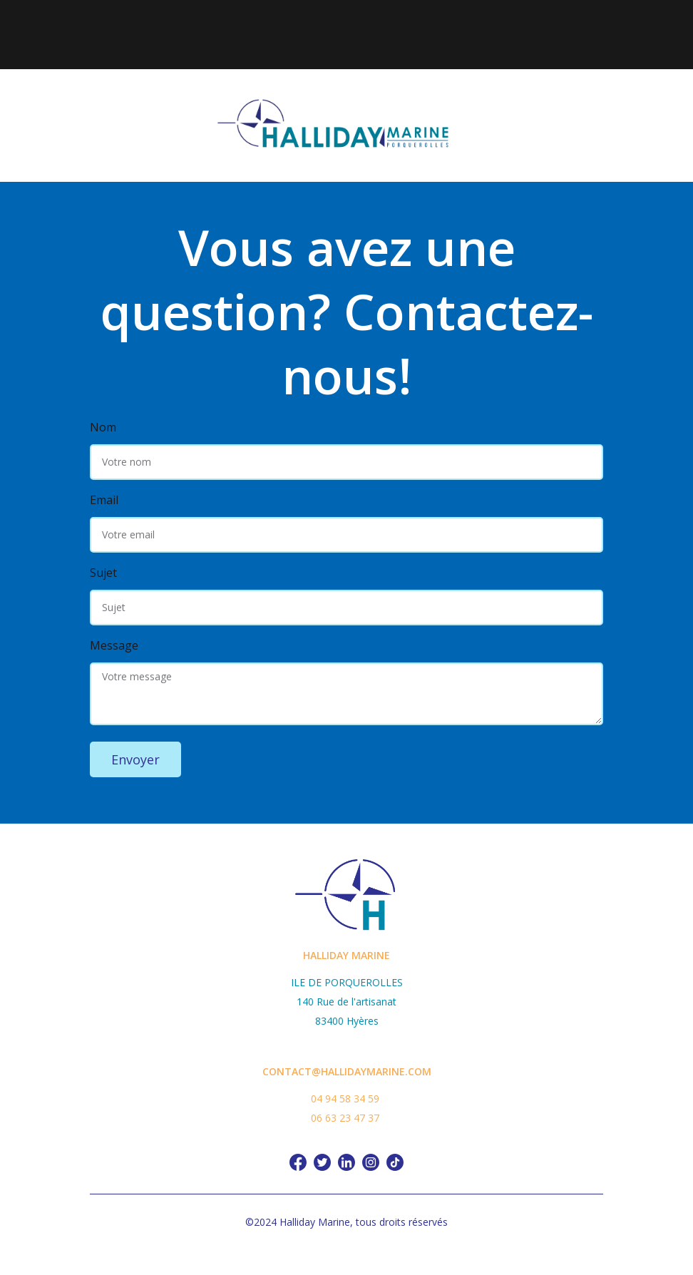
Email (104, 500)
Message (114, 645)
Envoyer (135, 759)
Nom (103, 427)
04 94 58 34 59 (345, 1098)
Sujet (103, 572)
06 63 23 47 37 (345, 1118)
